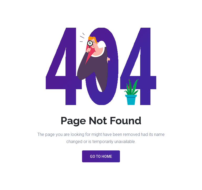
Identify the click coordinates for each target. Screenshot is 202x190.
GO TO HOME (101, 156)
